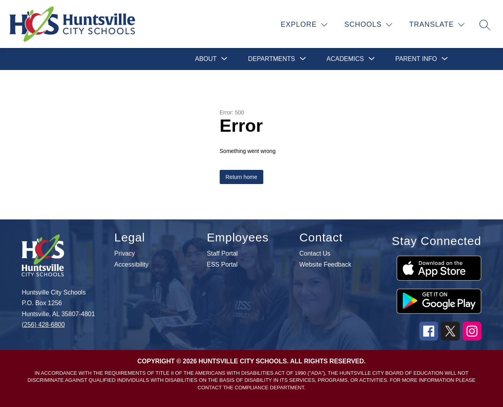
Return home (241, 177)
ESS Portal (222, 264)
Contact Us (314, 253)
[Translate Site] (437, 24)
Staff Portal (222, 253)
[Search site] (484, 24)
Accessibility (131, 264)
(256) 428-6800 (43, 324)
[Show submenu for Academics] (345, 59)
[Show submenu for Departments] (271, 59)
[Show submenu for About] (206, 59)
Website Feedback (325, 264)
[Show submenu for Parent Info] (416, 59)
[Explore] (304, 24)
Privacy (124, 253)
